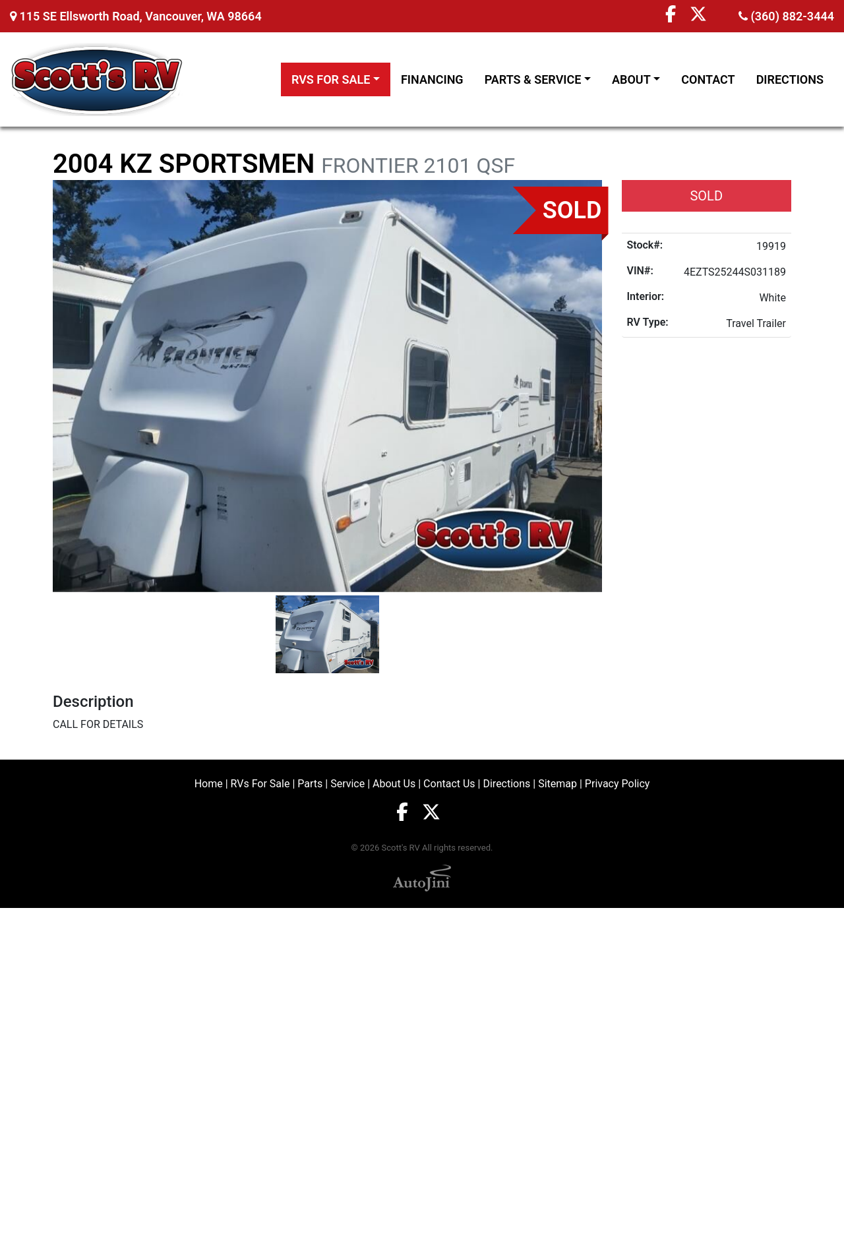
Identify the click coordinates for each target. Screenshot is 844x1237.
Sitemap (557, 783)
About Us (394, 783)
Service (347, 783)
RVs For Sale (260, 783)
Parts (309, 783)
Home (209, 783)
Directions (506, 783)
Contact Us (449, 783)
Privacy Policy (617, 783)
